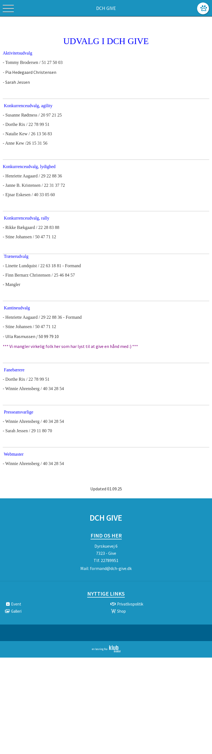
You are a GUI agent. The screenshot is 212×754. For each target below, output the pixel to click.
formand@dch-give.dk (111, 568)
